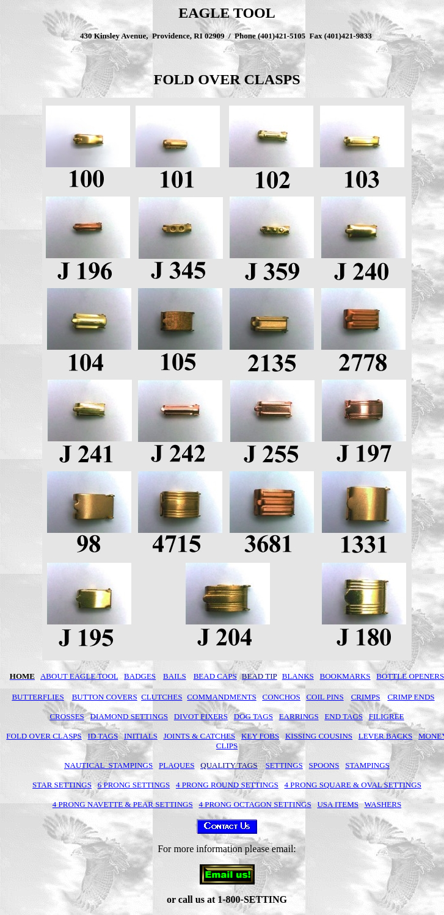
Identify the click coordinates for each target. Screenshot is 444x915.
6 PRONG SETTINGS (134, 784)
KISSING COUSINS (318, 735)
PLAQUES (177, 765)
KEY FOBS (260, 735)
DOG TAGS (253, 716)
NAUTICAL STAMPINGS (108, 765)
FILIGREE (386, 716)
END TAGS (343, 716)
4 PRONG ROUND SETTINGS (227, 784)
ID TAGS (103, 735)
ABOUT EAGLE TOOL (79, 676)
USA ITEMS (337, 804)
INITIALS (141, 735)
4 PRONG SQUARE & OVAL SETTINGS (353, 784)
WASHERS (382, 804)
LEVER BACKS (385, 735)
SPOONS (324, 765)
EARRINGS (299, 716)
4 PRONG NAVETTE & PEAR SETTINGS (123, 804)
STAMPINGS (367, 765)
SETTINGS (283, 765)
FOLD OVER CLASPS (44, 735)
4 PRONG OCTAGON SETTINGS (254, 804)
